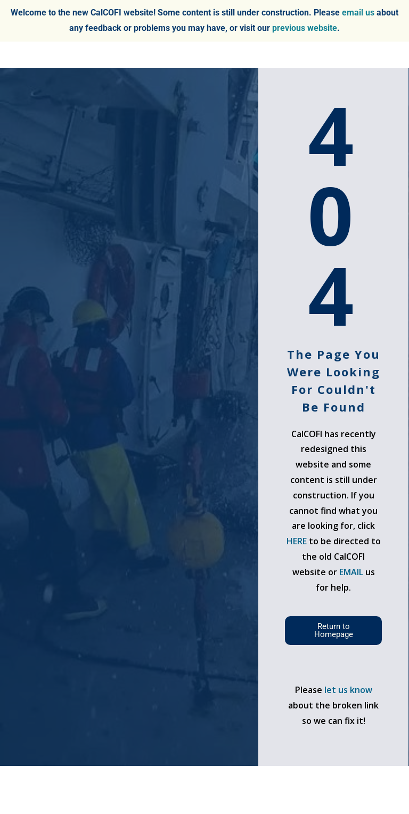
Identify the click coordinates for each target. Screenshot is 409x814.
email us (358, 12)
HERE (297, 541)
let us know (348, 690)
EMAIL (352, 572)
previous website (304, 28)
